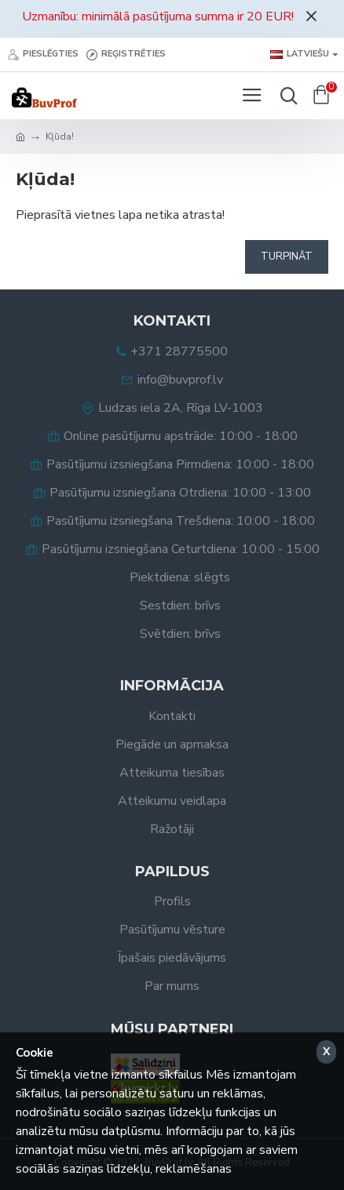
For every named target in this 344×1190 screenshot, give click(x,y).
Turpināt (287, 256)
